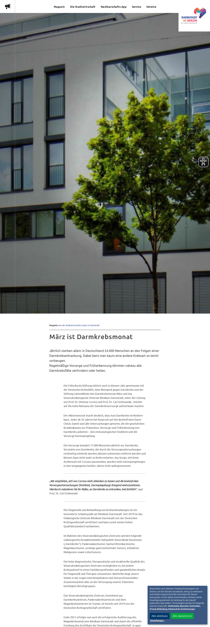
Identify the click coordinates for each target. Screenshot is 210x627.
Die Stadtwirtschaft (83, 6)
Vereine (151, 6)
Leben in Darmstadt (91, 325)
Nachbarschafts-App (114, 6)
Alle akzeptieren (182, 616)
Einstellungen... (157, 620)
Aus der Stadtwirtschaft (69, 325)
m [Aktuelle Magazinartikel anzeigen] (7, 6)
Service (136, 6)
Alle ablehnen (160, 616)
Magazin (59, 6)
